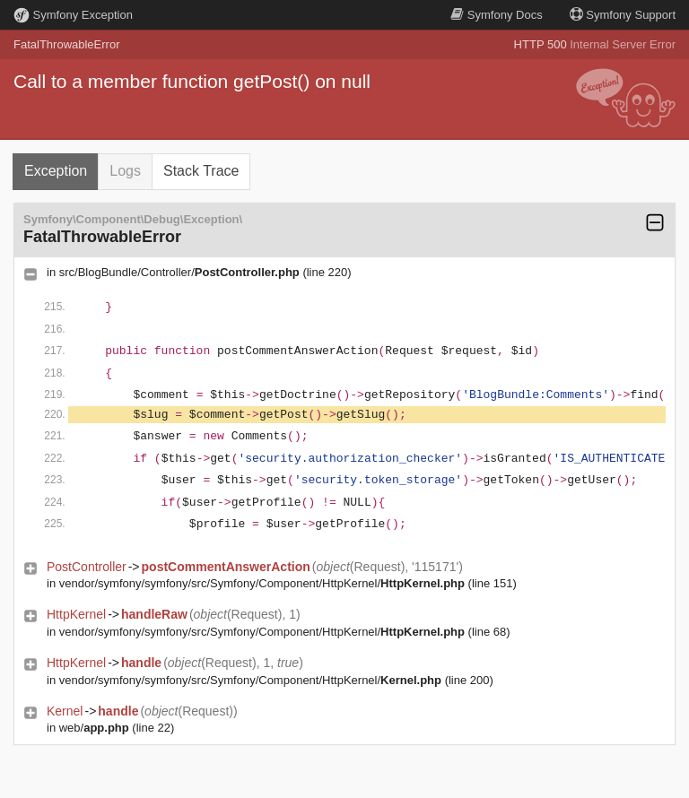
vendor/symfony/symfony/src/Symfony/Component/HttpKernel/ (262, 583)
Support (623, 15)
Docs (496, 15)
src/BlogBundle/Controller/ (179, 272)
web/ (94, 727)
